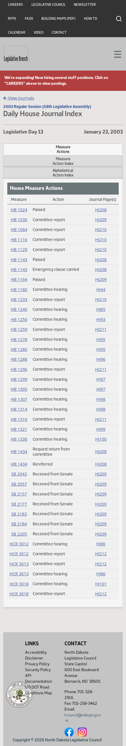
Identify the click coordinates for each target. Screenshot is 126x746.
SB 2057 (19, 484)
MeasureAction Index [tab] (62, 161)
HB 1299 (19, 379)
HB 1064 (19, 229)
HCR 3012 (18, 544)
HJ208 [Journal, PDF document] (100, 209)
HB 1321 (19, 429)
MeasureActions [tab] (63, 149)
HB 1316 (19, 419)
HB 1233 (19, 299)
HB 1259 (19, 329)
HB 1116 (19, 239)
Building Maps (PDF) (58, 19)
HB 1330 (19, 439)
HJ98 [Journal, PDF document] (100, 399)
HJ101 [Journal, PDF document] (100, 584)
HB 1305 (19, 389)
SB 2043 (19, 474)
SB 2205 (19, 534)
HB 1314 (19, 409)
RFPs (12, 19)
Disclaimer (34, 658)
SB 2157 (19, 494)
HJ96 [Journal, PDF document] (100, 359)
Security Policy (38, 669)
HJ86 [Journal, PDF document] (100, 544)
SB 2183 (19, 514)
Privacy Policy (37, 664)
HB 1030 (19, 219)
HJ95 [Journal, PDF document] (100, 339)
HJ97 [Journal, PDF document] (100, 379)
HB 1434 (19, 451)
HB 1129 (19, 249)
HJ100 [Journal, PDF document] (100, 439)
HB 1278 (19, 339)
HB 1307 (19, 399)
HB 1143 (19, 259)
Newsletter (85, 5)
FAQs (29, 19)
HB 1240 (19, 309)
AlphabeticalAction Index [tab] (62, 172)
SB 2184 (19, 524)
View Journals (18, 98)
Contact (59, 32)
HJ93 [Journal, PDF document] (100, 319)
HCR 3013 (18, 564)
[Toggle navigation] (114, 54)
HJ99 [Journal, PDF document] (100, 429)
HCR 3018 (18, 584)
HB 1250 (19, 319)
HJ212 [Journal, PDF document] (100, 553)
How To (90, 19)
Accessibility (36, 652)
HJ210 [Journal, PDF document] (100, 229)
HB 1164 (19, 279)
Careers (15, 5)
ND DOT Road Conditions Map (38, 692)
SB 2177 (19, 504)
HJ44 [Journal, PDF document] (100, 289)
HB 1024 (19, 209)
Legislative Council (49, 5)
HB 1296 (19, 369)
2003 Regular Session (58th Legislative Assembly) (47, 106)
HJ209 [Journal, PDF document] (100, 219)
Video (38, 32)
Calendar (16, 32)
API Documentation (38, 678)
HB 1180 (19, 289)
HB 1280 (19, 349)
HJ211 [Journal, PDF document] (100, 329)
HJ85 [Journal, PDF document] (100, 309)
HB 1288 (19, 359)
